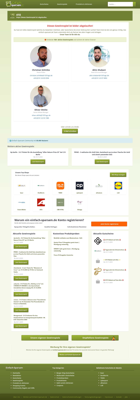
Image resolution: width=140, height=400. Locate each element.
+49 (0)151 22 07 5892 (99, 78)
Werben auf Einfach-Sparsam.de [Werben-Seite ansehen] (35, 397)
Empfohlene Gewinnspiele (101, 338)
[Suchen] (134, 4)
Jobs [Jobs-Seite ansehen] (126, 397)
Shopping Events (19, 386)
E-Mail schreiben (70, 131)
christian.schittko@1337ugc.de (41, 75)
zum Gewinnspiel (38, 162)
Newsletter (17, 375)
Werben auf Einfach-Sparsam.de (70, 355)
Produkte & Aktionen (21, 383)
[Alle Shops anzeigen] (118, 175)
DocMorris (104, 375)
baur (102, 373)
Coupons (60, 385)
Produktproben (62, 378)
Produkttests (61, 380)
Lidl (101, 385)
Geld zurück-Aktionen (65, 383)
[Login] (101, 3)
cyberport (104, 380)
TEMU (102, 378)
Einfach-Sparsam (15, 367)
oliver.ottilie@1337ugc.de (41, 115)
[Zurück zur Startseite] (31, 3)
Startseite (16, 373)
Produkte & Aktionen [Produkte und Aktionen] (84, 4)
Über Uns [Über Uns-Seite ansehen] (16, 397)
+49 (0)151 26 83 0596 (41, 78)
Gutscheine (44, 4)
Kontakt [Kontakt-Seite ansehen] (119, 397)
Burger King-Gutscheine (65, 373)
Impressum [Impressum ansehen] (109, 397)
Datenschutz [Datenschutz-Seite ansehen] (54, 397)
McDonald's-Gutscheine (65, 375)
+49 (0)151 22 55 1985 (41, 118)
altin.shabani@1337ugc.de (99, 75)
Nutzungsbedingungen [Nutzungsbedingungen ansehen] (93, 397)
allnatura (103, 383)
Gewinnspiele (62, 4)
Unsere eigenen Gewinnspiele (45, 337)
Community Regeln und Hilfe (23, 388)
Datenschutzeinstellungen (72, 397)
